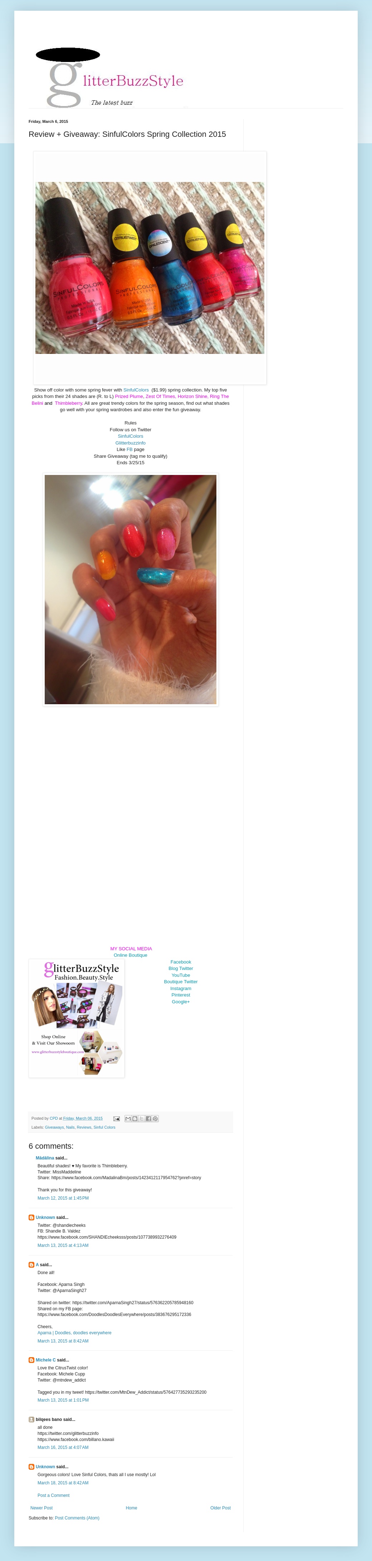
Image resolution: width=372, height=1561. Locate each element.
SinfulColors (136, 390)
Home (131, 1507)
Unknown (45, 1217)
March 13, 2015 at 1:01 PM (63, 1400)
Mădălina (45, 1158)
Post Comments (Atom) (77, 1518)
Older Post (220, 1507)
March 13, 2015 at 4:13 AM (63, 1245)
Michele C (46, 1360)
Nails (70, 1127)
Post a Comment (53, 1495)
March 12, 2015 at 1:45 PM (63, 1198)
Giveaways (54, 1127)
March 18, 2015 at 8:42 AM (63, 1482)
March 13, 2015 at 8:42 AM (63, 1341)
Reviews (84, 1127)
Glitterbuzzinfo (131, 443)
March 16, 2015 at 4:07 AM (63, 1447)
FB (130, 449)
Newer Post (41, 1507)
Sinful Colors (104, 1127)
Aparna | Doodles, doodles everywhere (75, 1332)
